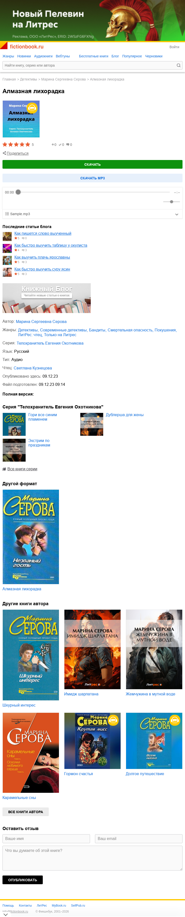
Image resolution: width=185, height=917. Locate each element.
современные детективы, (64, 330)
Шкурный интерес (19, 705)
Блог (115, 56)
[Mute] (158, 202)
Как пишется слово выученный (42, 233)
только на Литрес (60, 335)
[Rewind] (10, 201)
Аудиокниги (43, 56)
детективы (28, 79)
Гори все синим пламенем (42, 417)
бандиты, (97, 330)
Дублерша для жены (125, 415)
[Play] (21, 202)
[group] (92, 198)
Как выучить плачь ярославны (42, 257)
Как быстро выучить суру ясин (42, 269)
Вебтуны (63, 56)
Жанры (8, 56)
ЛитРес (42, 905)
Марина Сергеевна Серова (63, 79)
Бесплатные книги (93, 56)
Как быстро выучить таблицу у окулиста (50, 245)
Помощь (8, 905)
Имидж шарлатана (81, 694)
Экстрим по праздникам (39, 443)
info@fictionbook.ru (15, 911)
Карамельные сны (19, 798)
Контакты (25, 905)
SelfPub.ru (78, 905)
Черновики (154, 56)
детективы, (28, 330)
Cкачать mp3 (92, 178)
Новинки (24, 56)
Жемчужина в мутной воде (150, 694)
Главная (9, 79)
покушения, (166, 330)
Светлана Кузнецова (33, 368)
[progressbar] (94, 192)
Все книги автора (25, 812)
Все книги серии (22, 469)
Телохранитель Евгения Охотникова (50, 343)
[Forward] (31, 201)
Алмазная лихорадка (21, 589)
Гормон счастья (78, 774)
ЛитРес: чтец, (30, 335)
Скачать (92, 164)
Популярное (132, 56)
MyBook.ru (59, 905)
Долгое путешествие (145, 774)
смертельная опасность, (130, 330)
